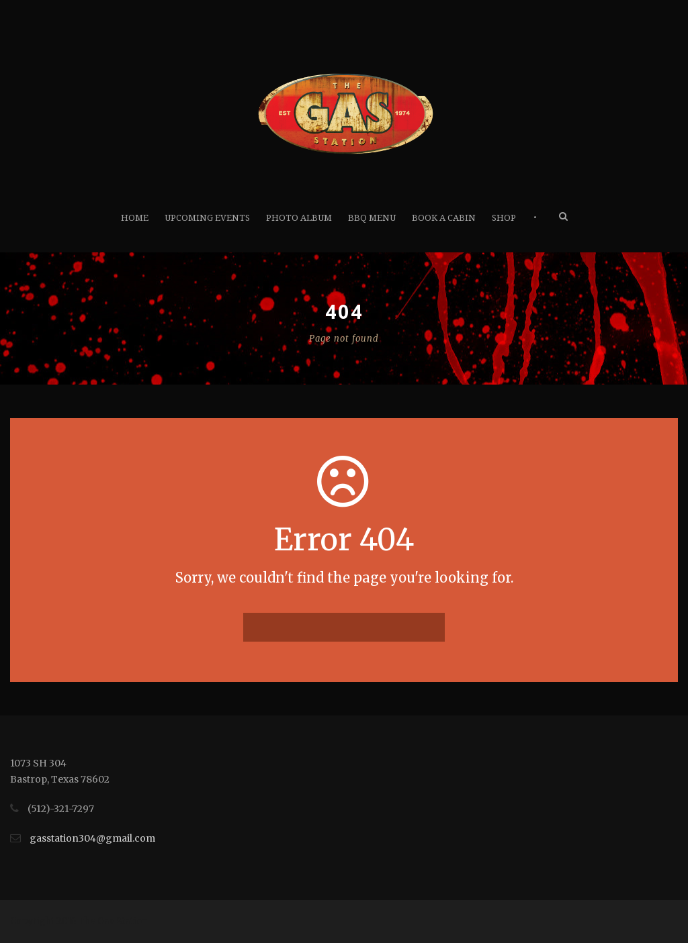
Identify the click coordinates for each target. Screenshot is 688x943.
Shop (504, 218)
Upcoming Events (207, 218)
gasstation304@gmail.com (92, 838)
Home (134, 218)
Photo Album (299, 218)
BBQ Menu (372, 218)
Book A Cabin (444, 218)
